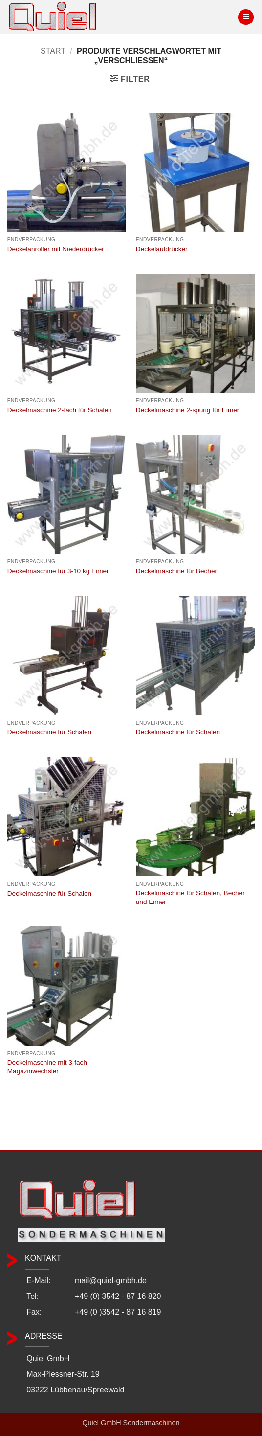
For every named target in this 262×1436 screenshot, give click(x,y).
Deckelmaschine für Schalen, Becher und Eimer (190, 897)
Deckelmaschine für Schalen (49, 732)
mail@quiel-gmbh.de (111, 1280)
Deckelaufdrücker (162, 249)
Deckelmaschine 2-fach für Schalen (59, 410)
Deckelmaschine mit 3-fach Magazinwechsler (47, 1067)
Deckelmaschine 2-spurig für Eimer (188, 410)
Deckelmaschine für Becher (176, 571)
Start (53, 51)
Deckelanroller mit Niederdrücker (55, 249)
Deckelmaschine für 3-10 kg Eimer (58, 571)
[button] (246, 17)
